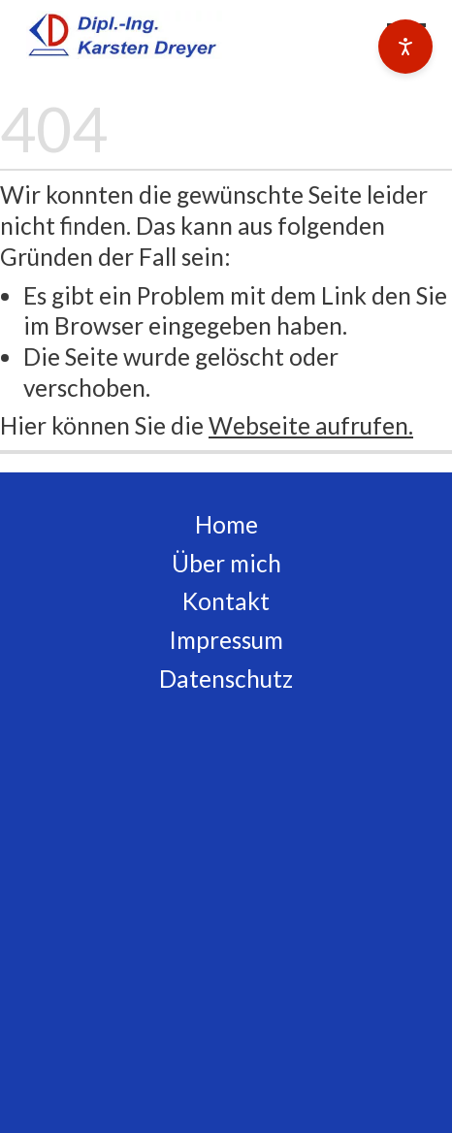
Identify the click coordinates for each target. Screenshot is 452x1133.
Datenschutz (226, 678)
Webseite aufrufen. (311, 425)
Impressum (226, 640)
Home (226, 524)
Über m (210, 563)
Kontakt (226, 601)
